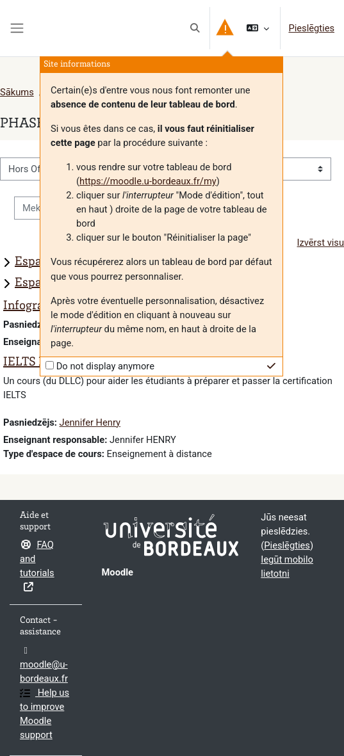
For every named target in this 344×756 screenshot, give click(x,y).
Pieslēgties (311, 28)
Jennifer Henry (90, 422)
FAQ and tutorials (37, 565)
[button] (195, 28)
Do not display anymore (105, 366)
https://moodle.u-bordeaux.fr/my (148, 181)
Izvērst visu (320, 242)
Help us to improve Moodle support (44, 714)
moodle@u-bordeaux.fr (44, 665)
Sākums (17, 92)
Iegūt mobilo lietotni (287, 566)
